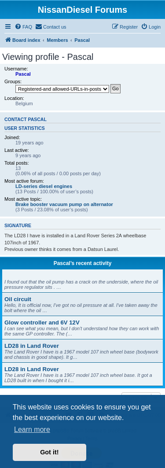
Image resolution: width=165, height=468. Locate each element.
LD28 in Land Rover (31, 346)
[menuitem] (23, 27)
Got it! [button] (49, 452)
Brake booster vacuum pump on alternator (64, 204)
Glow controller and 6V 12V (42, 322)
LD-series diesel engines (43, 186)
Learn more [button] (32, 429)
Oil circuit (17, 299)
